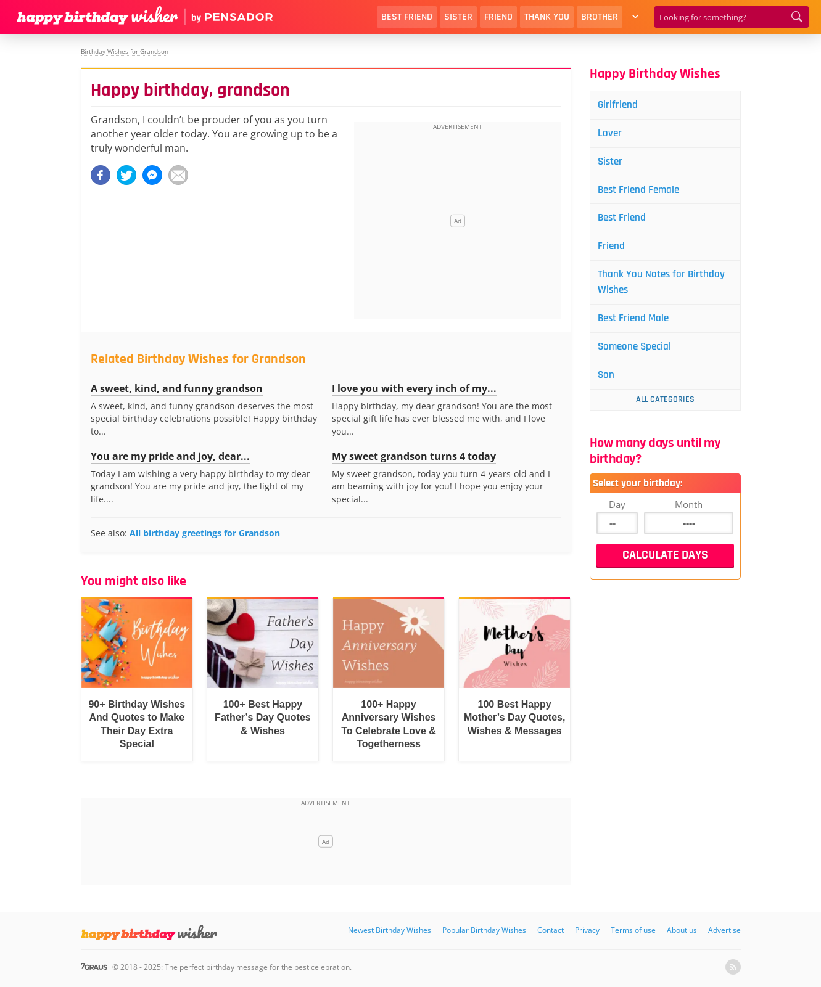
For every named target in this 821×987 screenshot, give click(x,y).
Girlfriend (620, 105)
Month (689, 511)
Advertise (724, 930)
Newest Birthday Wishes (389, 930)
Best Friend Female (642, 192)
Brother (599, 16)
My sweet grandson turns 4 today (414, 456)
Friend (498, 16)
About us (682, 930)
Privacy (587, 930)
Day (617, 511)
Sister (458, 16)
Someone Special (638, 352)
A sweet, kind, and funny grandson (177, 388)
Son (608, 381)
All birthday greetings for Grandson (205, 533)
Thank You (546, 16)
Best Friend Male (637, 323)
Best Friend (406, 16)
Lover (612, 134)
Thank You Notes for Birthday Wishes (665, 286)
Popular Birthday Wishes (484, 930)
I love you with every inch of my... (414, 388)
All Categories (665, 406)
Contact (550, 930)
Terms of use (633, 930)
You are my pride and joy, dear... (170, 456)
